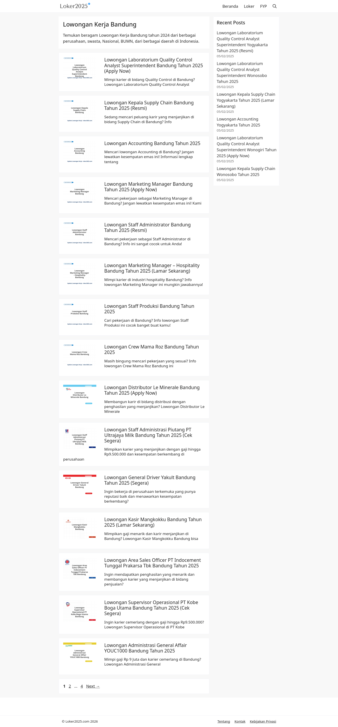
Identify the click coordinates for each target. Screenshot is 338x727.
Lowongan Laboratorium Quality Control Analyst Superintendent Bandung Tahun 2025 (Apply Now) (153, 65)
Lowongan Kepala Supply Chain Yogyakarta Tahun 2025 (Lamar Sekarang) (246, 100)
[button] (274, 6)
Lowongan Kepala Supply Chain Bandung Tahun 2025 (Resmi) (149, 105)
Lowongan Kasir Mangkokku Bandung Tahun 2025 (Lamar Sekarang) (153, 522)
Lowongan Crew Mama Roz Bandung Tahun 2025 (151, 349)
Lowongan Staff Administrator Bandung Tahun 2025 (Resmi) (147, 227)
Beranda (230, 6)
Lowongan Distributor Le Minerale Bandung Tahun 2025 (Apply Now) (152, 390)
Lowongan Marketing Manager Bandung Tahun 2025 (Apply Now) (148, 187)
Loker (249, 6)
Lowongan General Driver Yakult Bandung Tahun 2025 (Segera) (150, 480)
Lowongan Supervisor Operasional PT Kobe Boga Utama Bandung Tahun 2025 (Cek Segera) (151, 607)
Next (93, 686)
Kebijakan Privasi (263, 721)
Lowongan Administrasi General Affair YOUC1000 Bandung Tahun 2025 (145, 648)
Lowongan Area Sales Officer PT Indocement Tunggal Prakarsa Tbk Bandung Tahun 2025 (152, 563)
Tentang (223, 721)
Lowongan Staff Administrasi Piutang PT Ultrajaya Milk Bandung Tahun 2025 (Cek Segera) (148, 435)
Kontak (240, 721)
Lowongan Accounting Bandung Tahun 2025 (152, 143)
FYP (263, 6)
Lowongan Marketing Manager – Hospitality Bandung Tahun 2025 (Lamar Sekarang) (151, 268)
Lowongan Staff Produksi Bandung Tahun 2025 (149, 309)
